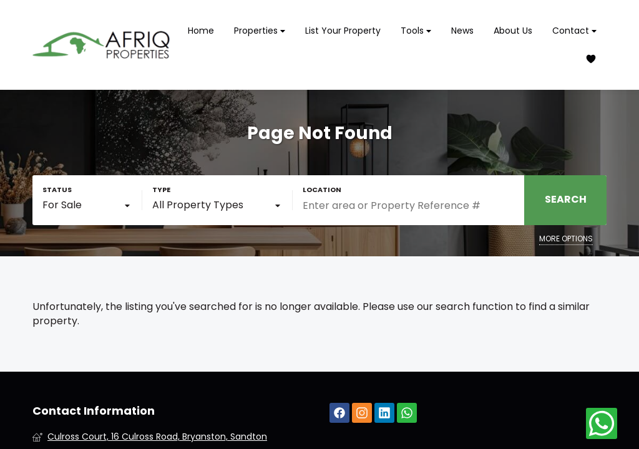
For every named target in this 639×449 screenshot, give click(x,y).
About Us (513, 30)
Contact (574, 31)
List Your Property (343, 30)
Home (201, 30)
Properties (259, 31)
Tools (416, 31)
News (462, 30)
